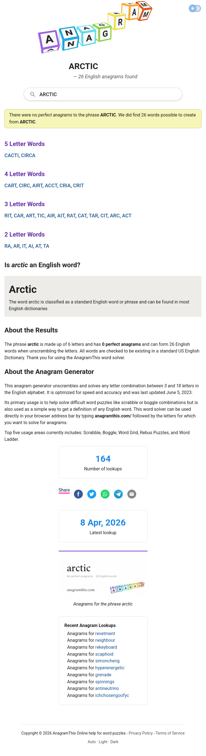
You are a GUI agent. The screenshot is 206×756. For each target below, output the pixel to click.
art (30, 215)
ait (60, 215)
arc (115, 215)
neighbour (105, 640)
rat (71, 215)
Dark (114, 742)
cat (82, 215)
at (38, 246)
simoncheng (107, 660)
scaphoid (104, 654)
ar (16, 246)
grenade (103, 674)
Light (103, 742)
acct (51, 185)
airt (37, 185)
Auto (92, 742)
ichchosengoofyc (112, 695)
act (126, 215)
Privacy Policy (141, 733)
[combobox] (103, 93)
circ (24, 185)
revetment (105, 633)
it (24, 246)
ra (7, 246)
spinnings (105, 681)
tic (41, 215)
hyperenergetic (110, 667)
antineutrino (107, 688)
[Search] (109, 93)
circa (28, 155)
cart (10, 185)
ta (46, 246)
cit (104, 215)
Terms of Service (170, 733)
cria (65, 185)
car (19, 215)
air (51, 215)
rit (7, 215)
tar (93, 215)
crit (78, 185)
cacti (11, 155)
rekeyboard (106, 647)
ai (30, 246)
